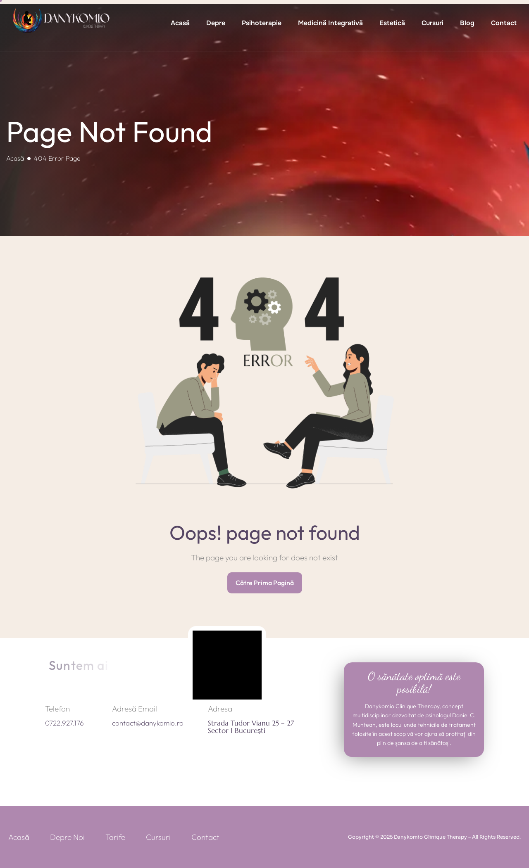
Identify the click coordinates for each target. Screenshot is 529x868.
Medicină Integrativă (330, 23)
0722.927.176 (64, 723)
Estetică (392, 23)
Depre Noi (67, 837)
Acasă (180, 23)
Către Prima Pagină (265, 583)
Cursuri (432, 23)
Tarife (115, 837)
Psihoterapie (261, 23)
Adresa (220, 709)
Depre (215, 23)
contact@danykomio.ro (147, 723)
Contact (504, 23)
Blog (467, 23)
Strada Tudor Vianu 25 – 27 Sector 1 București (251, 727)
